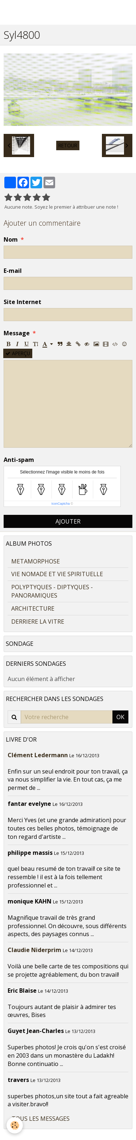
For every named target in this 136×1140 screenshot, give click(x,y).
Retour (67, 145)
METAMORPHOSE (35, 561)
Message (17, 333)
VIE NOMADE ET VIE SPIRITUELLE (57, 574)
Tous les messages (41, 1119)
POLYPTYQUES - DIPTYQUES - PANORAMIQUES (52, 591)
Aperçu (17, 353)
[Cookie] (15, 1125)
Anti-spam (19, 460)
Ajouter (68, 521)
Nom (11, 239)
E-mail (13, 271)
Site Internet (22, 302)
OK (120, 717)
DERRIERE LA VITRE (37, 622)
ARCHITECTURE (32, 608)
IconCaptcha (60, 503)
